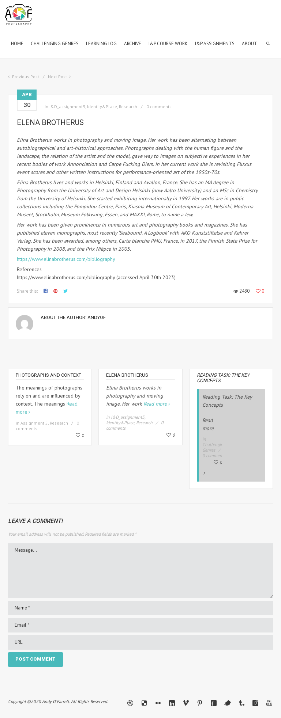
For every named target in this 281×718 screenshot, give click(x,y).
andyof (96, 317)
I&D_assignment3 (67, 106)
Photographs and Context (48, 375)
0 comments (159, 106)
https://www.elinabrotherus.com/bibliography (66, 259)
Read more (155, 403)
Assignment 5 (34, 423)
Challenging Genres (213, 447)
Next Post (57, 76)
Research (128, 106)
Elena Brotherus (127, 375)
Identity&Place (102, 106)
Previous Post (25, 76)
